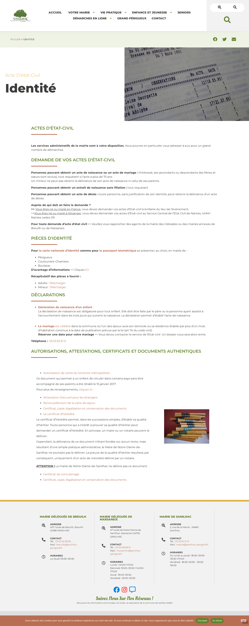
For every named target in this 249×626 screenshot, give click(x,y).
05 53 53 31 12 (182, 541)
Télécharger (57, 283)
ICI (87, 269)
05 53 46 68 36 (63, 541)
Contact (116, 544)
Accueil (15, 39)
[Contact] (104, 546)
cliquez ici (85, 389)
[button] (227, 20)
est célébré (54, 326)
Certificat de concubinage (61, 474)
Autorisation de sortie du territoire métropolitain (76, 373)
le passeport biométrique (117, 250)
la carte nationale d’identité (59, 250)
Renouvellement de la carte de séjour (69, 403)
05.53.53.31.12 (57, 341)
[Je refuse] (243, 620)
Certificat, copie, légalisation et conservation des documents (85, 408)
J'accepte (202, 620)
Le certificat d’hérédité (59, 414)
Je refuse (217, 620)
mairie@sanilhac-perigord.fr (192, 544)
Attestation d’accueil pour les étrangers (70, 397)
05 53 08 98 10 (123, 547)
